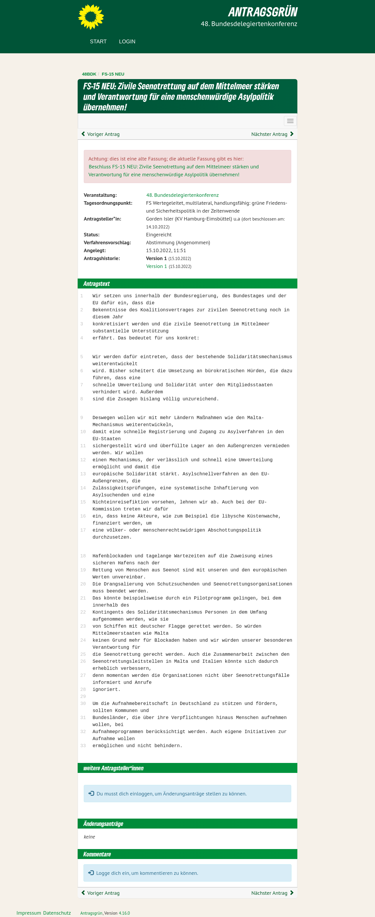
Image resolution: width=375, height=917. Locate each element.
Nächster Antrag (272, 134)
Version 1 (156, 266)
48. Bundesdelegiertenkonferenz (182, 195)
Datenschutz (57, 912)
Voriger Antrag (100, 134)
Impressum (28, 912)
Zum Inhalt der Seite (26, 14)
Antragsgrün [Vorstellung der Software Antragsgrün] (91, 913)
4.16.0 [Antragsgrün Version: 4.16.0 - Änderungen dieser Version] (124, 913)
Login (127, 42)
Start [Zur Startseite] (98, 42)
